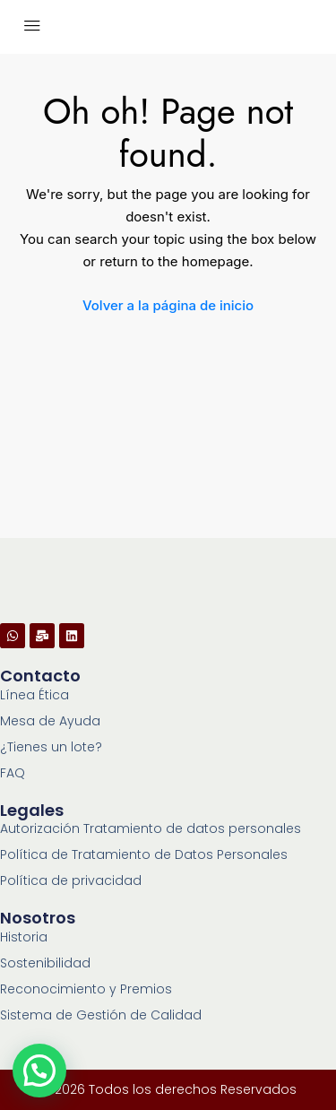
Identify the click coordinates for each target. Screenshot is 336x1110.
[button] (39, 1070)
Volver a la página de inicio (168, 305)
